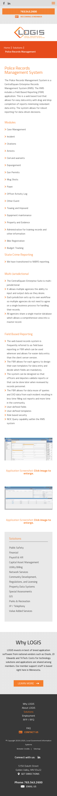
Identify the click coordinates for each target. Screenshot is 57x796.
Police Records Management (20, 51)
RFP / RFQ (28, 719)
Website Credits (23, 748)
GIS (11, 596)
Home (7, 47)
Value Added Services (20, 611)
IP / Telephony (17, 606)
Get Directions (30, 774)
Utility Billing (16, 567)
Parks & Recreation (19, 601)
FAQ (28, 728)
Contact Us (31, 732)
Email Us (31, 786)
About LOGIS (28, 708)
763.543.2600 (28, 11)
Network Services (18, 572)
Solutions (17, 47)
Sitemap (37, 748)
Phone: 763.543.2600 (28, 782)
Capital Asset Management (24, 562)
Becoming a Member (31, 16)
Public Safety (16, 548)
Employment (28, 715)
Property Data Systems (22, 587)
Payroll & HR (16, 557)
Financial (13, 553)
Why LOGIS (28, 704)
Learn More (26, 683)
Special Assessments (20, 591)
